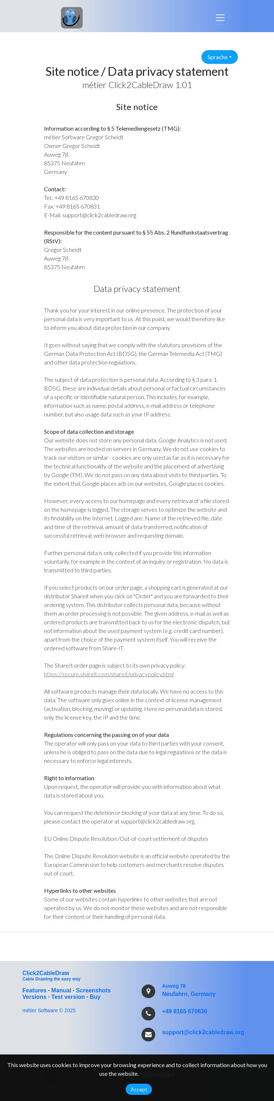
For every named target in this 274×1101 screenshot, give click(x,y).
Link (63, 16)
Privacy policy (157, 1074)
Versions (34, 997)
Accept (139, 1091)
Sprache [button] (217, 56)
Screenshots (93, 990)
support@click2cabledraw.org (203, 1032)
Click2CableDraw (45, 973)
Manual (61, 990)
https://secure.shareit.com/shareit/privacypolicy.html (109, 673)
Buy (95, 997)
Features (34, 990)
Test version (68, 997)
